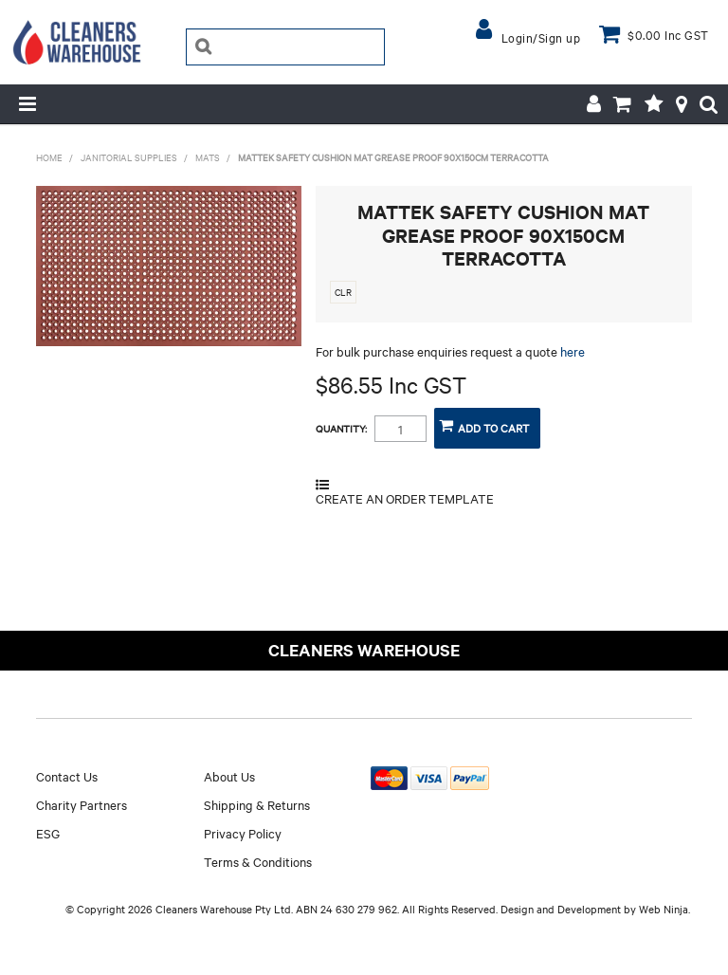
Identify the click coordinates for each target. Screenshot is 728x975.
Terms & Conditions (258, 861)
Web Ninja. (664, 908)
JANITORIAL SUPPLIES (129, 157)
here (572, 350)
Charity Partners (81, 804)
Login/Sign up (541, 37)
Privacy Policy (243, 832)
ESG (48, 832)
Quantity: (341, 428)
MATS (207, 157)
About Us (229, 775)
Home (49, 157)
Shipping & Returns (257, 804)
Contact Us (67, 775)
